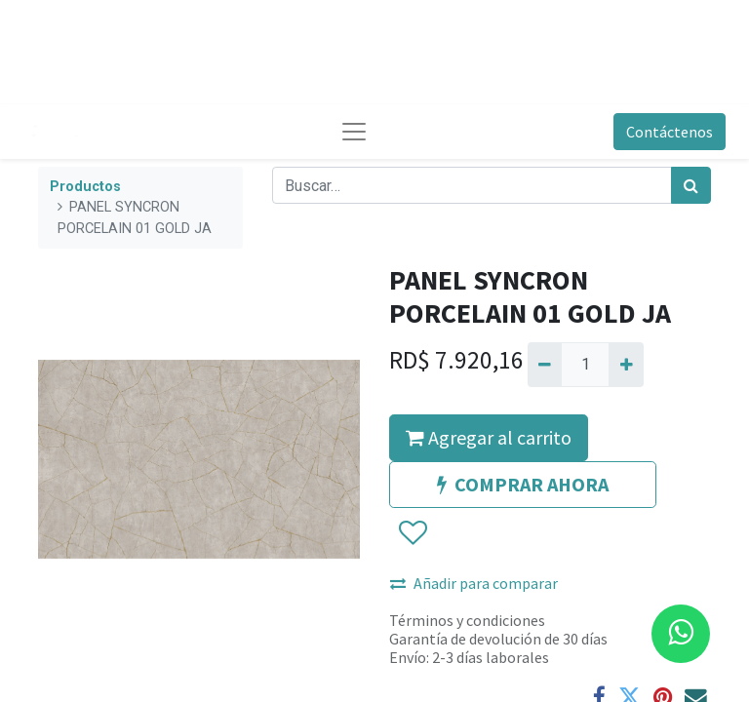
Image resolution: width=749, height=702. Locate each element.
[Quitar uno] (545, 364)
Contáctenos (669, 131)
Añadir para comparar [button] (474, 583)
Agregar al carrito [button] (489, 437)
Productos (85, 186)
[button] (412, 533)
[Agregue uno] (626, 364)
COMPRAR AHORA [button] (523, 484)
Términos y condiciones (467, 620)
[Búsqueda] (691, 185)
